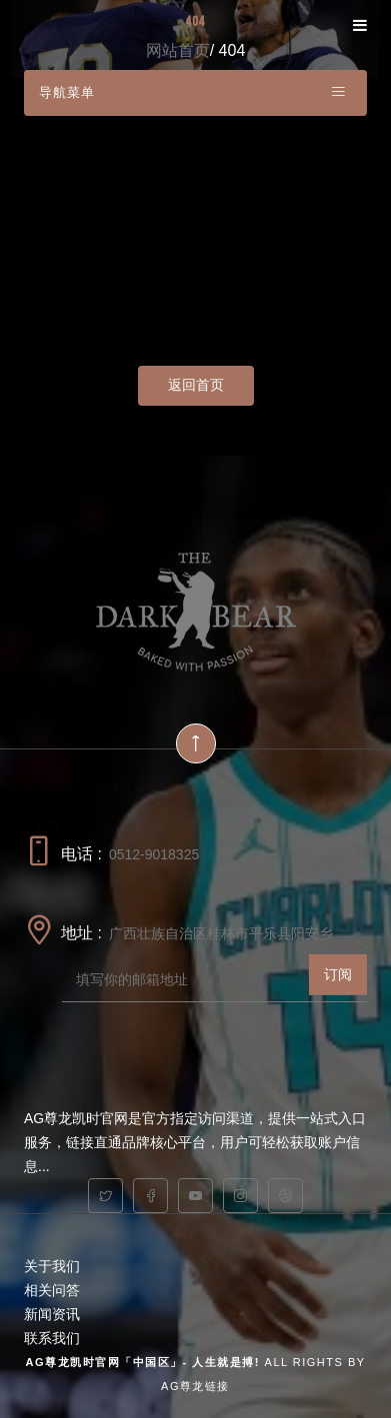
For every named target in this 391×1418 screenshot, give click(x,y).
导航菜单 (193, 91)
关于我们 (52, 1266)
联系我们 (52, 1338)
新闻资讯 (52, 1314)
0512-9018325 (154, 854)
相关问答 (52, 1290)
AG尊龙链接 (195, 1386)
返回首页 (196, 385)
